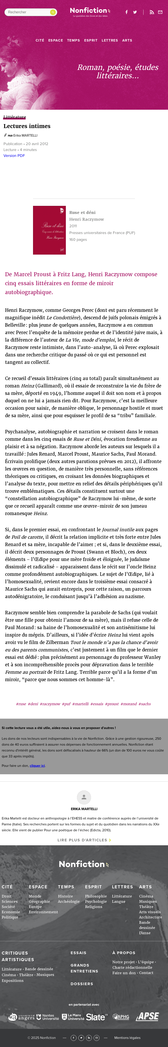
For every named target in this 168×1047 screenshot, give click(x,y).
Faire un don (124, 973)
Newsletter (160, 12)
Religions (93, 907)
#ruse (21, 704)
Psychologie (96, 901)
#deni (33, 704)
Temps (73, 40)
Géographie (39, 901)
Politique (10, 917)
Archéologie (69, 901)
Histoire (65, 896)
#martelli (80, 704)
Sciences (10, 901)
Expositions (13, 980)
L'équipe (146, 962)
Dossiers (82, 983)
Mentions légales (127, 1038)
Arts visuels (150, 912)
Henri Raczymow (86, 219)
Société (8, 907)
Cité (40, 40)
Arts (127, 40)
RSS (89, 1038)
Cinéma (146, 896)
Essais (79, 952)
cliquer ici (37, 766)
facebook (126, 12)
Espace (55, 40)
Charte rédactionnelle (132, 967)
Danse (144, 933)
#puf (66, 704)
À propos (124, 952)
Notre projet (123, 962)
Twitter (81, 1038)
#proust (112, 704)
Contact (146, 973)
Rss (152, 12)
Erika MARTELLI (25, 135)
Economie (11, 912)
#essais (96, 704)
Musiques (148, 901)
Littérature (122, 896)
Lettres (110, 40)
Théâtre (146, 907)
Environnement (43, 912)
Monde (35, 896)
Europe (35, 907)
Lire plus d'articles (82, 840)
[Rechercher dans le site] (30, 12)
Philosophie (96, 896)
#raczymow (50, 704)
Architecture (150, 917)
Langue (118, 901)
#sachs (144, 704)
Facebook (74, 1038)
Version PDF (14, 155)
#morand (128, 704)
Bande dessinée (39, 969)
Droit (6, 896)
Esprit (91, 40)
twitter (135, 12)
